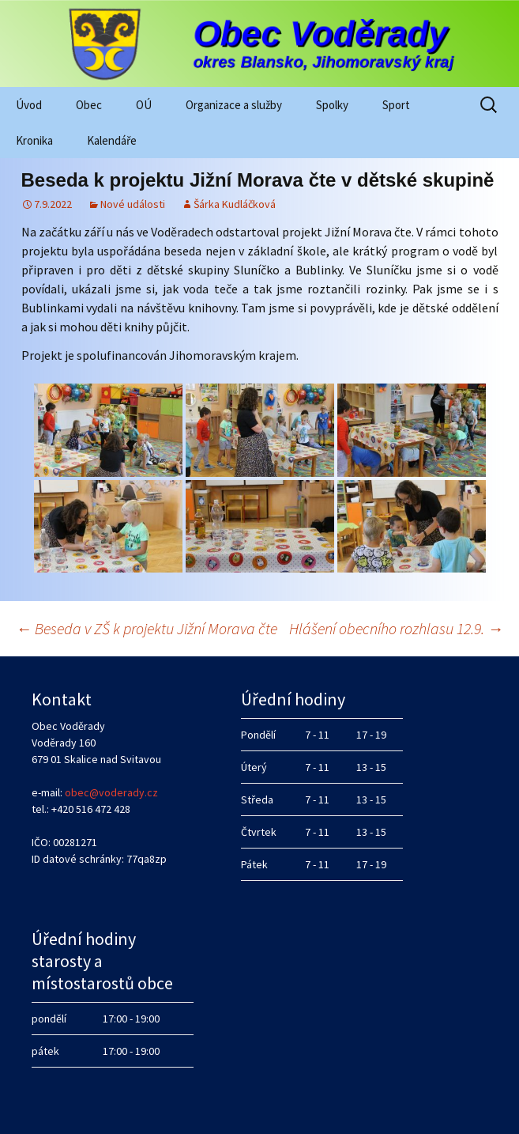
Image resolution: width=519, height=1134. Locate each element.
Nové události (132, 204)
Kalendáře (112, 140)
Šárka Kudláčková (235, 204)
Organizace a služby (234, 104)
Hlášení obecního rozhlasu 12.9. (396, 628)
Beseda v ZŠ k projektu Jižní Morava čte (146, 628)
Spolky (332, 104)
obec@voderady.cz (111, 792)
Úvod (29, 104)
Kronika (34, 140)
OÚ (144, 104)
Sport (396, 104)
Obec (89, 104)
